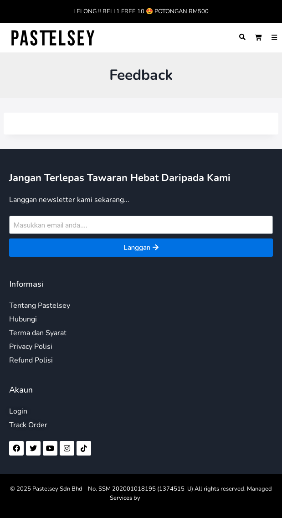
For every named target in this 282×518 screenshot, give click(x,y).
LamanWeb (157, 498)
